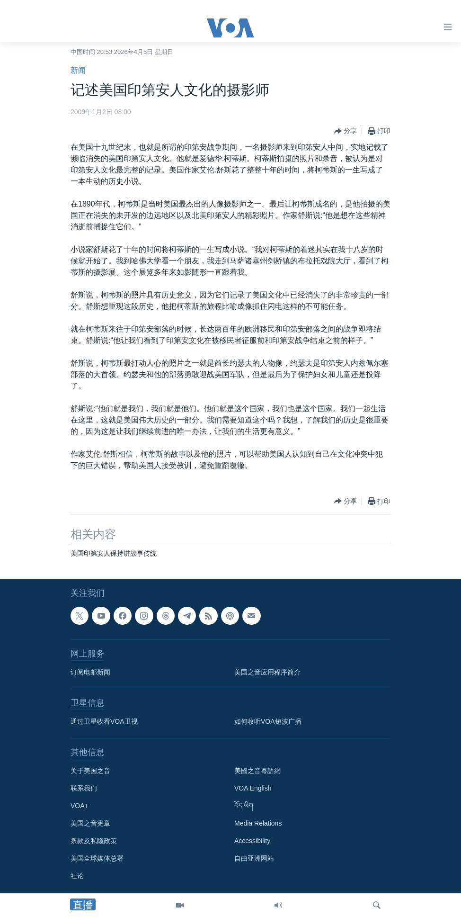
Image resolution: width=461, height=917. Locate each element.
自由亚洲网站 (254, 858)
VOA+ (80, 805)
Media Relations (258, 823)
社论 (77, 876)
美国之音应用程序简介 (267, 672)
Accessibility (252, 841)
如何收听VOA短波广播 (267, 721)
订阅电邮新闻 (90, 672)
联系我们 (84, 788)
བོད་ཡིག (243, 805)
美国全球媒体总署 (97, 858)
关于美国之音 (90, 770)
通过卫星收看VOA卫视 (104, 721)
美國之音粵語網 (257, 770)
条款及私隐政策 (94, 841)
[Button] (345, 131)
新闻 (78, 70)
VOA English (253, 788)
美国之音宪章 (90, 823)
